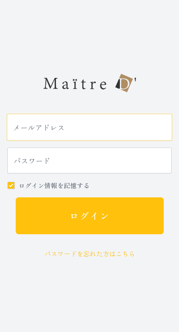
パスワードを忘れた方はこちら (89, 253)
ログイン (89, 215)
